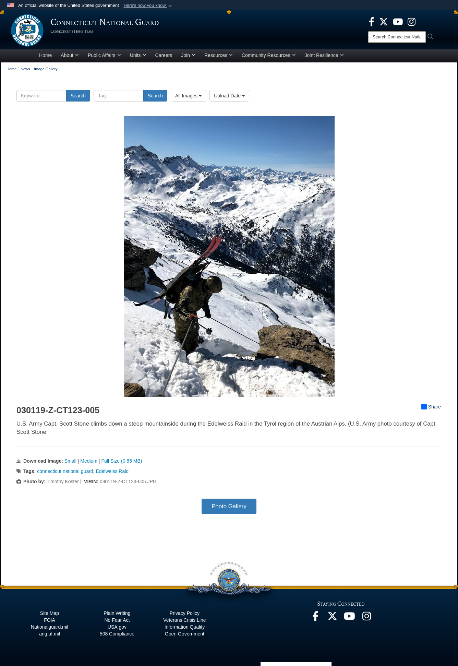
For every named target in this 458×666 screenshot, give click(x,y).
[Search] (397, 37)
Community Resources (269, 56)
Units (138, 56)
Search (78, 96)
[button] (148, 5)
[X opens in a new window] (383, 21)
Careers (163, 56)
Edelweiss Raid (112, 472)
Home (45, 56)
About (70, 56)
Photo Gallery (229, 507)
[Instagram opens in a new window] (411, 21)
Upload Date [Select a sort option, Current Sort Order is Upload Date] (229, 96)
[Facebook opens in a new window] (371, 21)
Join (188, 56)
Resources (218, 56)
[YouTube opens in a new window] (398, 21)
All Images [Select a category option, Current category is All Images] (188, 96)
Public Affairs (104, 56)
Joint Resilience (324, 56)
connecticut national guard (65, 472)
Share (431, 408)
